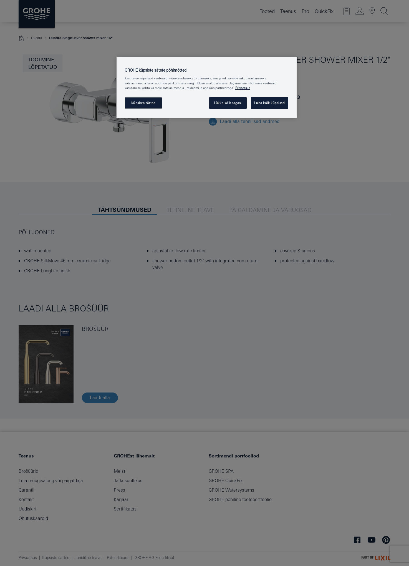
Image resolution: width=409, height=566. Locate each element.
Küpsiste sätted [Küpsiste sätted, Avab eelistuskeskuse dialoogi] (143, 103)
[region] (206, 87)
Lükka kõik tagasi (228, 103)
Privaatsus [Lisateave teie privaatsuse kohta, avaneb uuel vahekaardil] (242, 88)
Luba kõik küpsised (269, 103)
